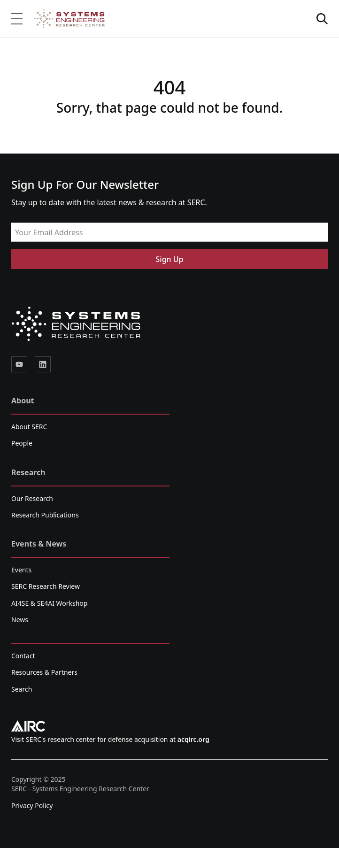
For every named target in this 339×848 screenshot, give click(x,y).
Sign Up (170, 259)
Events (21, 569)
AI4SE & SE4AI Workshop (49, 603)
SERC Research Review (45, 586)
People (21, 443)
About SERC (29, 426)
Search (21, 689)
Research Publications (45, 514)
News (19, 619)
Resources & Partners (44, 672)
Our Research (32, 498)
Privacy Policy (32, 805)
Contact (23, 655)
